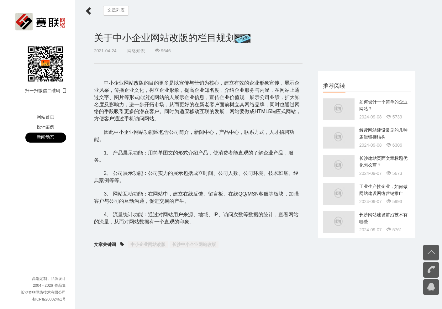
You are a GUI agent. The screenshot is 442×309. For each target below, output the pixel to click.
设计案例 (45, 126)
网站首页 (45, 116)
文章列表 (116, 10)
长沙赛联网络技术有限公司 (43, 292)
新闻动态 (45, 136)
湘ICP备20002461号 (49, 299)
